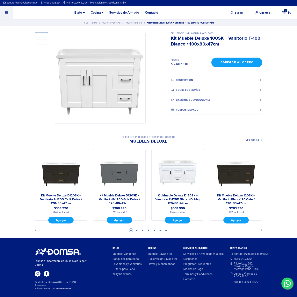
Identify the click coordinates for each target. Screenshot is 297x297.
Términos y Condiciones (198, 274)
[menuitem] (79, 13)
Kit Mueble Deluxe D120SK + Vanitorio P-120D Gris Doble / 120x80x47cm (119, 199)
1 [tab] (131, 230)
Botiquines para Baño (125, 259)
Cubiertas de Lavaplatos (162, 259)
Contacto (151, 12)
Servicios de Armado (124, 12)
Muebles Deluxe (134, 22)
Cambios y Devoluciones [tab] (191, 100)
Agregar (61, 220)
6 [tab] (160, 230)
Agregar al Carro (237, 62)
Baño (79, 12)
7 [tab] (166, 230)
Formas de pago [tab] (185, 110)
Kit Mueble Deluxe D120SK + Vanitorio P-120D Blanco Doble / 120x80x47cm (177, 199)
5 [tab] (154, 230)
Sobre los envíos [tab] (185, 90)
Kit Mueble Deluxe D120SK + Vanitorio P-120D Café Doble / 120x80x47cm (61, 199)
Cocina (97, 12)
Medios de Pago (193, 269)
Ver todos (254, 140)
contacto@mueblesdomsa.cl (20, 2)
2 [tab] (137, 230)
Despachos (190, 259)
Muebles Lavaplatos (160, 254)
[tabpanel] (61, 186)
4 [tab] (148, 230)
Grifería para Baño (123, 269)
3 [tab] (143, 230)
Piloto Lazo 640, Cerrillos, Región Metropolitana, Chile (94, 2)
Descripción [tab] (182, 80)
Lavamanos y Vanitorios (127, 264)
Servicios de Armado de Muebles (203, 254)
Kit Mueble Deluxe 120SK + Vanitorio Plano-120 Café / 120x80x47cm (236, 199)
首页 (85, 22)
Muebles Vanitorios (112, 22)
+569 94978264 (50, 2)
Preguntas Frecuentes (197, 264)
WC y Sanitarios (122, 274)
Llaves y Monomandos (161, 264)
